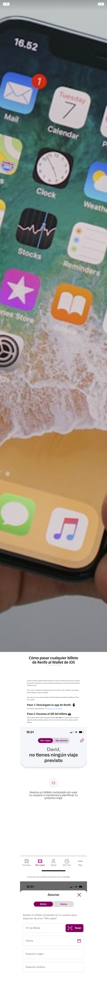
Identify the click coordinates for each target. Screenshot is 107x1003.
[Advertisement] (53, 675)
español (59, 665)
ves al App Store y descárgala (53, 708)
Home (6, 4)
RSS (101, 4)
